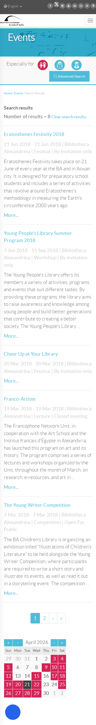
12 (8, 676)
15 (36, 676)
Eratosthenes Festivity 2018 (34, 134)
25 (62, 684)
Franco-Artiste (20, 399)
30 (46, 693)
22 (36, 684)
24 (54, 684)
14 (27, 676)
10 (54, 667)
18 (62, 676)
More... (11, 215)
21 (27, 684)
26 (8, 693)
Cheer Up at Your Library (31, 354)
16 (46, 676)
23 (46, 684)
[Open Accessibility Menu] (12, 712)
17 (54, 676)
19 (8, 684)
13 (18, 676)
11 (62, 667)
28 (27, 693)
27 (18, 693)
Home (8, 93)
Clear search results (68, 116)
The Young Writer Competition (37, 505)
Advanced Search (69, 76)
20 (18, 684)
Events (18, 93)
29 (36, 693)
